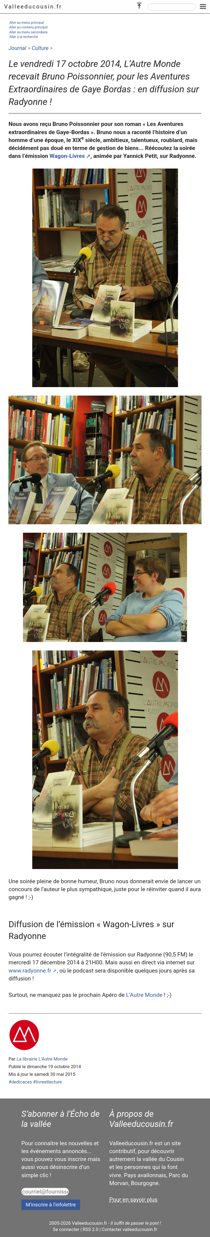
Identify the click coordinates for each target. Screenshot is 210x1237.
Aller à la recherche (23, 37)
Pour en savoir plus (133, 1199)
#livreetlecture (47, 1082)
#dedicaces (20, 1082)
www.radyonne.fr (29, 970)
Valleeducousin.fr (33, 6)
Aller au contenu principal (28, 27)
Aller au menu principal (26, 22)
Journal (17, 48)
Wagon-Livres (67, 156)
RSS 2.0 (90, 1229)
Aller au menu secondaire (28, 32)
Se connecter (66, 1229)
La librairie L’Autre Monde (42, 1059)
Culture (40, 48)
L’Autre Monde (144, 995)
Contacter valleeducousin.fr (129, 1229)
